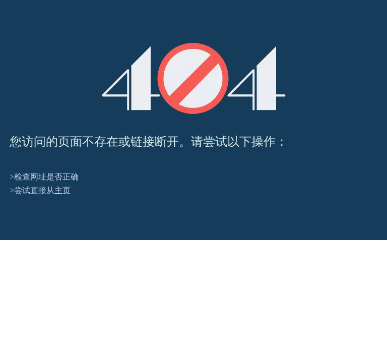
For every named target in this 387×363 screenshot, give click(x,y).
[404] (194, 78)
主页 (62, 190)
